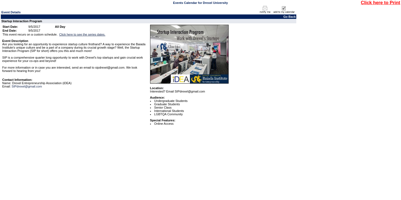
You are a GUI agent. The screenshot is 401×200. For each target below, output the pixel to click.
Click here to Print (380, 2)
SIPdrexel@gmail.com (27, 86)
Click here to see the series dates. (82, 34)
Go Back (289, 16)
